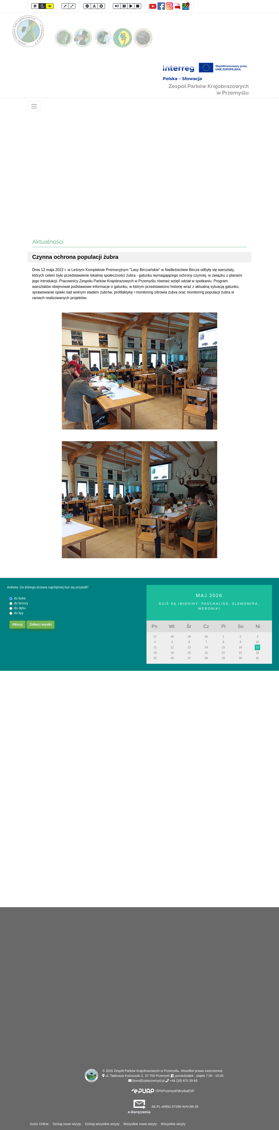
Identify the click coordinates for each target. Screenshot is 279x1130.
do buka (20, 598)
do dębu (20, 608)
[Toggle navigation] (34, 106)
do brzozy (21, 603)
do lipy (18, 613)
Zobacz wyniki (40, 624)
